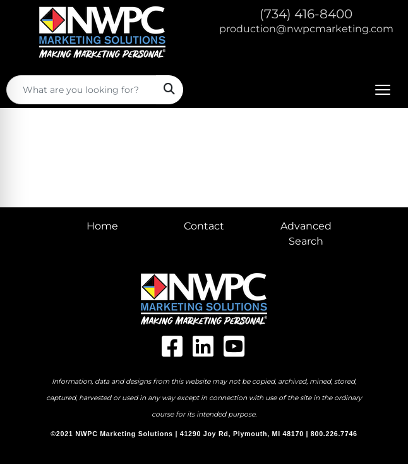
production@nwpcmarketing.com (306, 29)
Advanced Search (306, 233)
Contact (204, 226)
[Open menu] (382, 89)
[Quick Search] (81, 89)
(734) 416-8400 (306, 13)
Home (102, 226)
